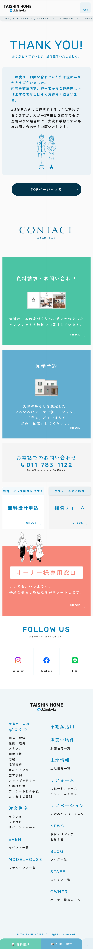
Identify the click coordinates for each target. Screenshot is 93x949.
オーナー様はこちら (65, 900)
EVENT (17, 839)
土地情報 (60, 760)
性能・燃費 (17, 743)
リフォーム (62, 780)
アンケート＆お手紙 (24, 791)
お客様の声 (17, 786)
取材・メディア (62, 834)
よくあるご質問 (20, 796)
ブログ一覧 (58, 859)
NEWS (57, 825)
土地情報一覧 (60, 768)
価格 (12, 759)
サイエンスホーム (22, 827)
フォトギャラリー (22, 780)
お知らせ (57, 839)
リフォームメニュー (65, 794)
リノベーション (67, 805)
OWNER (59, 891)
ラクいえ (15, 816)
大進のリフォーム (63, 788)
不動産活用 (62, 726)
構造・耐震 (17, 738)
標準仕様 (15, 754)
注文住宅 (18, 808)
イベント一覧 (19, 847)
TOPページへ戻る (46, 189)
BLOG (57, 851)
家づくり (19, 727)
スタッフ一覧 (60, 879)
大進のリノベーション (67, 814)
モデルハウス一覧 (22, 867)
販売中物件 (62, 740)
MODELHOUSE (25, 859)
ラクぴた (15, 822)
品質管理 (15, 764)
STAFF (58, 871)
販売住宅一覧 (60, 748)
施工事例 (15, 775)
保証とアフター (20, 770)
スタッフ (15, 748)
